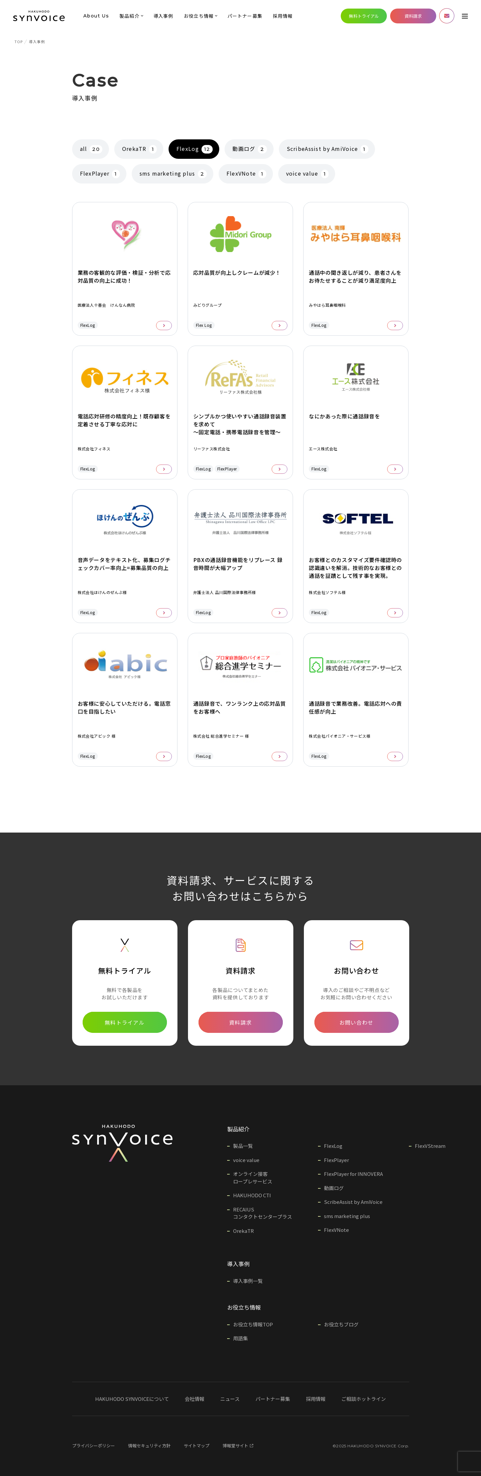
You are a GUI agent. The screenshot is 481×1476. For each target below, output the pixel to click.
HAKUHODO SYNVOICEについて (132, 1398)
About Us (96, 16)
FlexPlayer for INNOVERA (353, 1173)
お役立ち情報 (199, 16)
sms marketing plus (173, 173)
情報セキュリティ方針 (149, 1445)
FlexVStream (430, 1145)
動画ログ (249, 149)
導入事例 (163, 16)
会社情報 (194, 1398)
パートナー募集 (244, 16)
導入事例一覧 (248, 1280)
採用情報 (283, 16)
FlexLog (194, 149)
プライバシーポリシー (93, 1445)
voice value (307, 173)
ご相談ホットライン (363, 1398)
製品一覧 (243, 1145)
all (91, 149)
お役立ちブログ (341, 1324)
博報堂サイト (238, 1445)
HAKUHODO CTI (252, 1195)
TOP (18, 41)
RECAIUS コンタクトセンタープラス (262, 1213)
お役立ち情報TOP (253, 1324)
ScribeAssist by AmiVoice (327, 149)
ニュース (230, 1398)
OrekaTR (139, 149)
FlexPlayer (100, 173)
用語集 (240, 1338)
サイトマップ (196, 1445)
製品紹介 (129, 16)
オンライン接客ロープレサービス (252, 1177)
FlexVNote (246, 173)
